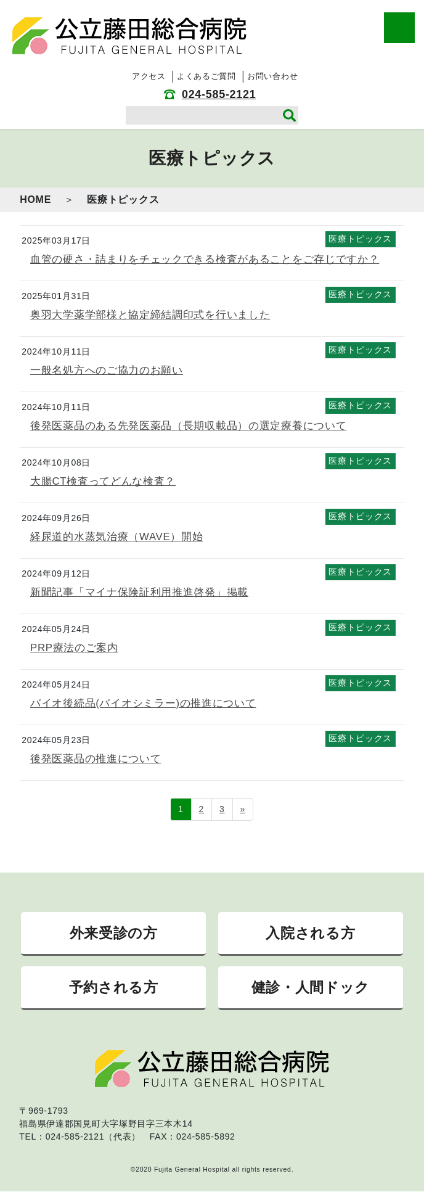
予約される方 (113, 987)
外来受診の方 (114, 933)
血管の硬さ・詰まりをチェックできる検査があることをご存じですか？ (204, 259)
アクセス (149, 76)
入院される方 (310, 933)
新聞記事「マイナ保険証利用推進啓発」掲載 (139, 592)
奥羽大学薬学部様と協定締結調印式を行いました (150, 315)
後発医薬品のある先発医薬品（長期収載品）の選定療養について (188, 426)
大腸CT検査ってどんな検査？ (103, 481)
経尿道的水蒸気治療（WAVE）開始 (116, 537)
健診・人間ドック (310, 987)
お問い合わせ (272, 76)
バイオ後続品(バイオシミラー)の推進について (143, 703)
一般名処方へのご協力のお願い (106, 370)
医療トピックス (360, 239)
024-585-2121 (219, 94)
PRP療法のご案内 (74, 648)
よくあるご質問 (206, 76)
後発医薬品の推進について (95, 759)
